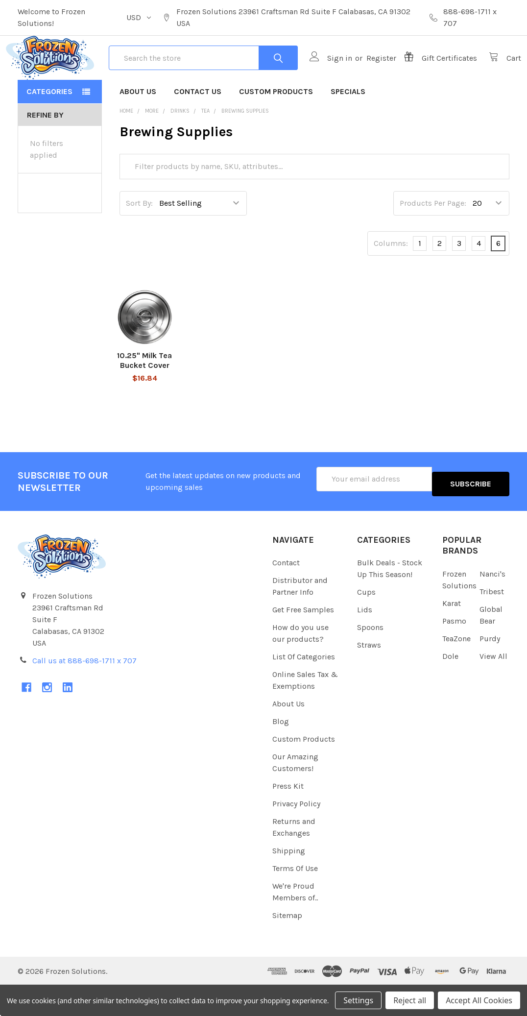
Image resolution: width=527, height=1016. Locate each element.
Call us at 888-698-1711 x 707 (84, 691)
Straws (369, 675)
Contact (286, 593)
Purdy (489, 669)
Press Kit (288, 816)
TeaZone (456, 669)
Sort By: (139, 238)
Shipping (288, 881)
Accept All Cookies (479, 1000)
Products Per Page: (433, 238)
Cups (366, 622)
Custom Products (276, 126)
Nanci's (492, 604)
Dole (450, 686)
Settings (358, 1000)
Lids (364, 640)
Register (369, 75)
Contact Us (197, 126)
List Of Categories (303, 687)
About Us (138, 126)
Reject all (409, 1000)
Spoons (370, 657)
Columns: (391, 278)
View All (493, 686)
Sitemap (287, 945)
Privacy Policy (296, 834)
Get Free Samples (303, 640)
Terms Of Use (295, 898)
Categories (49, 126)
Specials (348, 126)
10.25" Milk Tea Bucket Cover (144, 395)
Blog (280, 751)
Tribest (491, 622)
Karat (451, 633)
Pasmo (454, 651)
